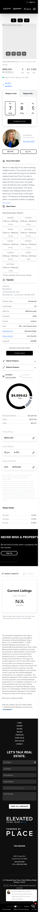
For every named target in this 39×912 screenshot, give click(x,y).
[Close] (35, 891)
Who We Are (19, 741)
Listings (19, 726)
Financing (20, 735)
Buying (19, 729)
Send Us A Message (19, 806)
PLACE (23, 882)
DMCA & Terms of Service (21, 909)
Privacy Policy (6, 909)
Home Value (19, 738)
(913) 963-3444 (19, 862)
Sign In (30, 2)
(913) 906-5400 (22, 864)
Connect (19, 744)
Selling (19, 732)
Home (19, 723)
